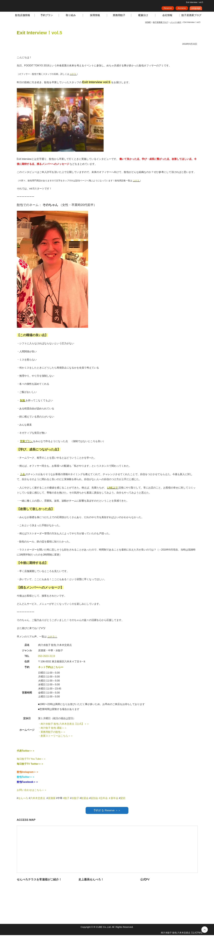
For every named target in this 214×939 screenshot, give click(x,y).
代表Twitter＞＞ (26, 754)
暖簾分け (143, 19)
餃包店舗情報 (22, 19)
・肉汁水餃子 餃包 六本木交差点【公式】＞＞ (63, 727)
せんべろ (23, 802)
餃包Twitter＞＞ (26, 780)
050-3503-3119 (46, 660)
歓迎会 (85, 802)
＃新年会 (113, 802)
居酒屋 (51, 802)
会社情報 (167, 19)
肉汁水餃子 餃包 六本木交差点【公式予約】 (182, 936)
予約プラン (46, 19)
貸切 (122, 802)
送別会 (94, 802)
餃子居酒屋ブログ (191, 19)
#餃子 (66, 802)
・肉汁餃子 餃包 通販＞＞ (52, 731)
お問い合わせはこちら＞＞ (32, 794)
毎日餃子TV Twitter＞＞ (30, 767)
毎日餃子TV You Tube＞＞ (31, 762)
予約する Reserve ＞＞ (107, 814)
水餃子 (76, 802)
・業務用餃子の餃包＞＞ (52, 735)
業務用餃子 (119, 19)
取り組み (71, 19)
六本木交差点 (37, 802)
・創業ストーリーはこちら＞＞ (55, 739)
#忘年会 (103, 802)
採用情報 (95, 19)
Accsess (182, 9)
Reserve (168, 9)
